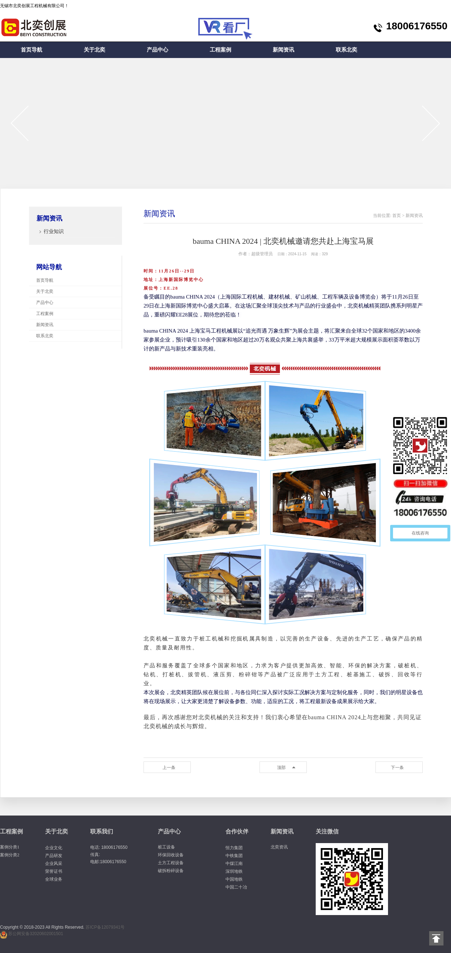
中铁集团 (234, 855)
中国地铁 (234, 879)
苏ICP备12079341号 (105, 927)
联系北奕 (346, 50)
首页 (396, 215)
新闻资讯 (283, 50)
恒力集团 (234, 847)
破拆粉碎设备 (171, 870)
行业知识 (54, 231)
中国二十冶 (236, 887)
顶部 (281, 767)
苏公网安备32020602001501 (35, 933)
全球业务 (53, 879)
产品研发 (53, 855)
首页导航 (31, 50)
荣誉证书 (53, 871)
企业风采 (53, 863)
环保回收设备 (171, 854)
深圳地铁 (234, 871)
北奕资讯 (279, 847)
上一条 (169, 767)
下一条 (397, 767)
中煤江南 (234, 863)
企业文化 (53, 847)
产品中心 (157, 50)
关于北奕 (94, 50)
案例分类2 (9, 854)
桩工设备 (166, 847)
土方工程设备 (171, 862)
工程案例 (220, 50)
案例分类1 (9, 847)
